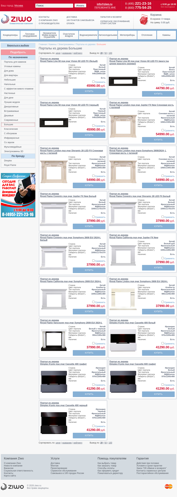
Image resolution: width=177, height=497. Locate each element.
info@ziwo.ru (105, 4)
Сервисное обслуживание (64, 470)
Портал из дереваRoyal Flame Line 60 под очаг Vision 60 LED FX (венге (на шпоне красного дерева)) (139, 61)
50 (105, 53)
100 (110, 53)
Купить (89, 91)
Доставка (72, 17)
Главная (43, 44)
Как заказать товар (107, 465)
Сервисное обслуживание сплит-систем (115, 22)
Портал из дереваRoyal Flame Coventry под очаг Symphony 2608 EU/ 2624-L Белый (70, 237)
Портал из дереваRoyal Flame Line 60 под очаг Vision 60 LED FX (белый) (69, 59)
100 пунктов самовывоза (80, 20)
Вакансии (8, 468)
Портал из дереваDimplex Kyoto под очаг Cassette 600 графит (132, 362)
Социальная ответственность (18, 470)
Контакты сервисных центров (151, 470)
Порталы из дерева (85, 44)
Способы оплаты (106, 468)
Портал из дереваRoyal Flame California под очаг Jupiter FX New (133, 236)
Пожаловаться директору (110, 473)
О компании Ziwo (12, 463)
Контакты (44, 17)
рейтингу (78, 53)
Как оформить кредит (108, 470)
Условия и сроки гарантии (149, 465)
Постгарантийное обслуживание (152, 473)
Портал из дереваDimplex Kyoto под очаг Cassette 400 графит (63, 362)
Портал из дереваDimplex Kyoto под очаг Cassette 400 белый (132, 321)
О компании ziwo (48, 20)
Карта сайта (10, 475)
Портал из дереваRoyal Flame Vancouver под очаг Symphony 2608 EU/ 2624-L (71, 321)
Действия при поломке (147, 463)
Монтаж (55, 465)
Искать (80, 5)
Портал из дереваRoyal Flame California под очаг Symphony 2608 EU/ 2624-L (70, 280)
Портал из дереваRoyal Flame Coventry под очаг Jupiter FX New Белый (68, 195)
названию (67, 53)
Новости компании (13, 465)
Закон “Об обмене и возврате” (151, 468)
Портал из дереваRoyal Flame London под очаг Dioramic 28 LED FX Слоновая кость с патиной (71, 150)
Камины (53, 44)
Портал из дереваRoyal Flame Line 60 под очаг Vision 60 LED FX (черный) (69, 103)
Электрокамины (66, 44)
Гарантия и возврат (111, 17)
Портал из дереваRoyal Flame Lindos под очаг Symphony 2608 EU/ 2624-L (138, 280)
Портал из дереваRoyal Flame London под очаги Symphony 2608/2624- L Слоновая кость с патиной (137, 150)
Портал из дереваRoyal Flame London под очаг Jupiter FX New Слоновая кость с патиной (141, 105)
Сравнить (100, 82)
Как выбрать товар (107, 463)
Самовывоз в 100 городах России (67, 473)
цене (58, 53)
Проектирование (59, 468)
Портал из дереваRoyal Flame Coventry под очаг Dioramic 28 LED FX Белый (139, 195)
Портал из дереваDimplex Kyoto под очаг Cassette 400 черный (63, 404)
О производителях (49, 23)
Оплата (70, 23)
